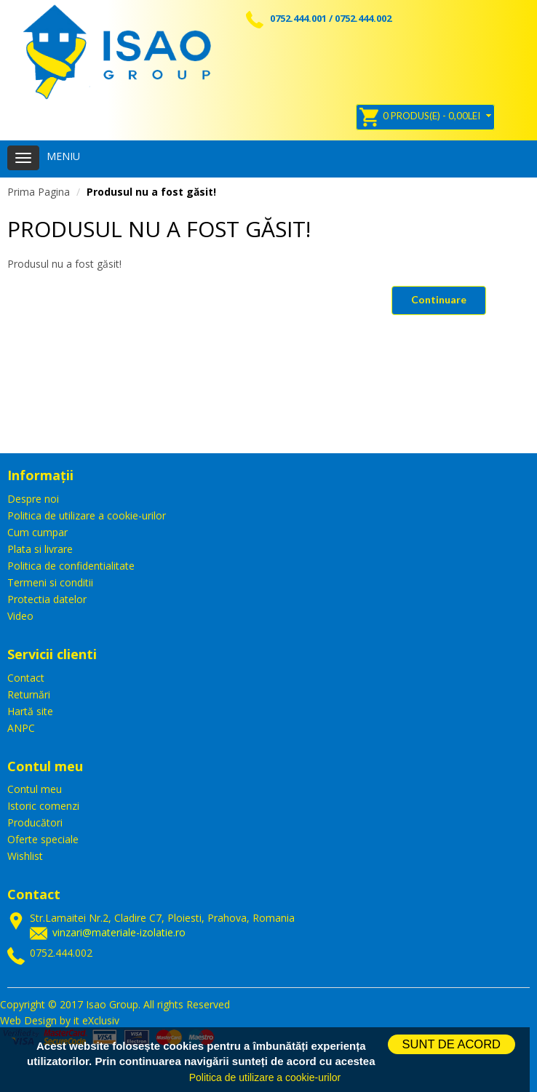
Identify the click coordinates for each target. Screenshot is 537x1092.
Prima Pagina (38, 192)
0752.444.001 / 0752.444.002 (318, 18)
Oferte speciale (43, 839)
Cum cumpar (37, 532)
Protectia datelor (47, 599)
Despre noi (33, 499)
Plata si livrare (40, 549)
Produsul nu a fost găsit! (151, 192)
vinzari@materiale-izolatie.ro (119, 932)
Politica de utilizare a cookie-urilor (86, 515)
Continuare (438, 299)
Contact (25, 678)
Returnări (28, 694)
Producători (35, 822)
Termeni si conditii (50, 582)
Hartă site (30, 711)
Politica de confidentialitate (71, 566)
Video (20, 616)
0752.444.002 (61, 953)
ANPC (21, 728)
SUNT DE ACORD (451, 1044)
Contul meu (34, 789)
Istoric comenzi (43, 806)
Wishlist (25, 856)
